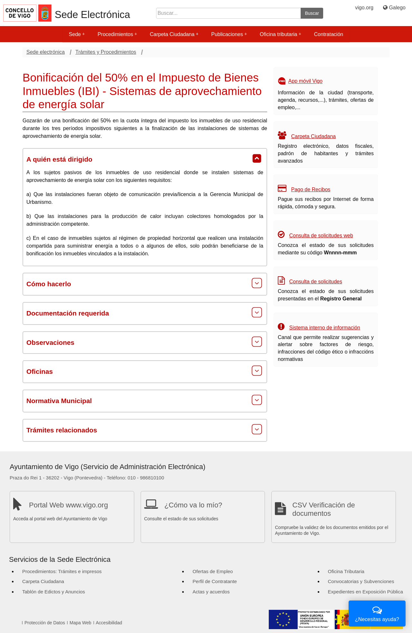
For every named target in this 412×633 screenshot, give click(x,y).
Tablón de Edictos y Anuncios (53, 591)
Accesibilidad (109, 622)
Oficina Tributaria (346, 571)
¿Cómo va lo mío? (193, 505)
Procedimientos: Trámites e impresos (62, 571)
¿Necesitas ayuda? (377, 613)
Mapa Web (80, 622)
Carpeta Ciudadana (174, 34)
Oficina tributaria (280, 34)
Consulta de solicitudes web (321, 235)
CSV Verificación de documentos (323, 509)
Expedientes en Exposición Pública (365, 591)
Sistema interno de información (324, 327)
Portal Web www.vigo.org (68, 505)
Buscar (312, 13)
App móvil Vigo (305, 81)
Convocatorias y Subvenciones (361, 581)
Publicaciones (229, 34)
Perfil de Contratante (214, 581)
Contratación (328, 34)
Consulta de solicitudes (315, 281)
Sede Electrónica (92, 15)
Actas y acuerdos (210, 591)
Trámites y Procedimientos (105, 52)
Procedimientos (117, 34)
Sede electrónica (45, 52)
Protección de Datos (44, 622)
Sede (77, 34)
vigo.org (364, 7)
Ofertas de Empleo (212, 571)
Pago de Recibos (310, 189)
